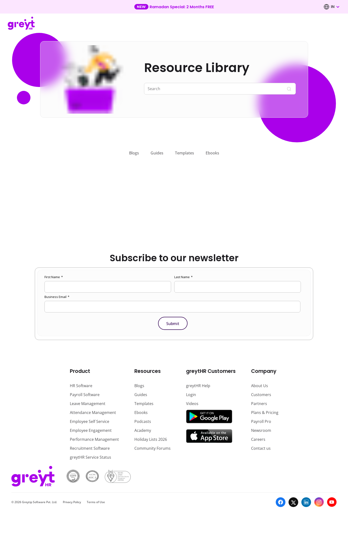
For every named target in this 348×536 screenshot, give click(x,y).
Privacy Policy (72, 502)
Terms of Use (96, 502)
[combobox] (334, 7)
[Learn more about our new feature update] (174, 7)
